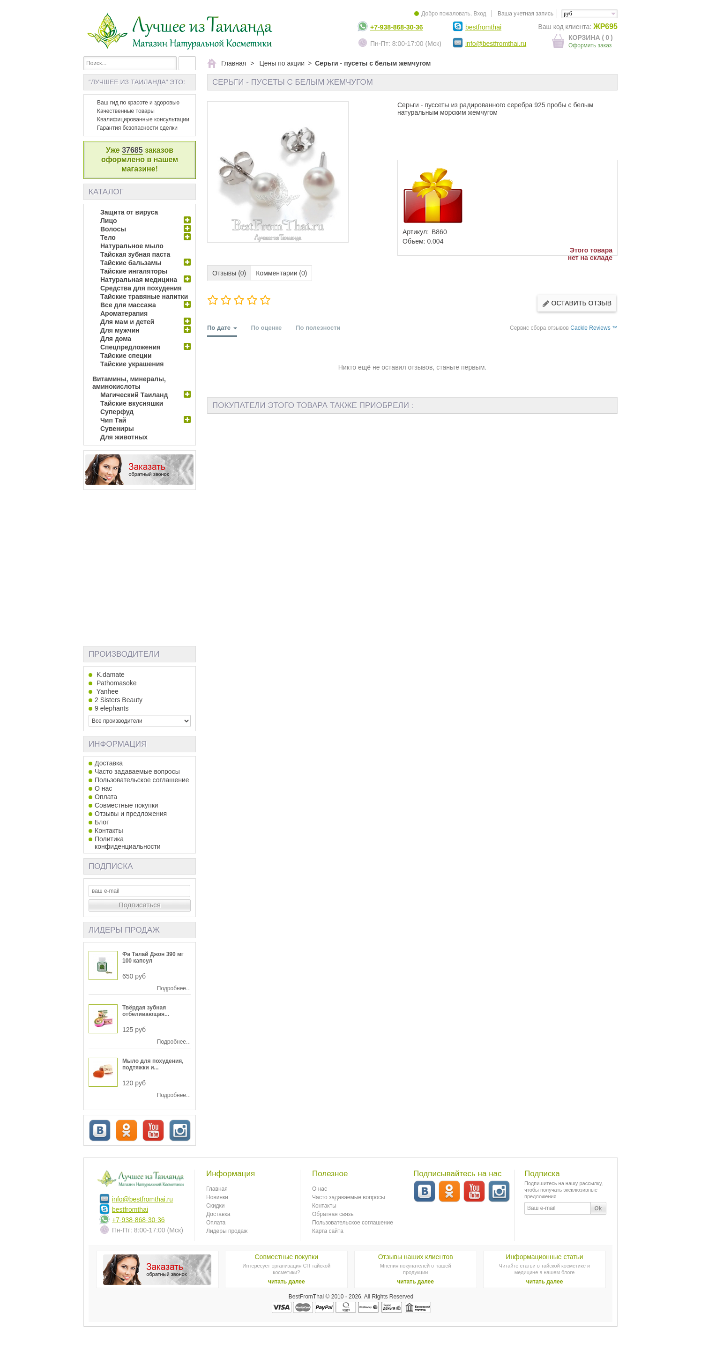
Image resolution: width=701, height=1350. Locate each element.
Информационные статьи (544, 1257)
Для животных (124, 437)
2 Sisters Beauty (118, 700)
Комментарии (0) (281, 273)
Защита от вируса (129, 212)
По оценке (266, 327)
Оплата (106, 797)
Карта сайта (327, 1231)
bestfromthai (483, 27)
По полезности (318, 327)
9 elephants (111, 708)
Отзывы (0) (229, 273)
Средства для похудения (141, 288)
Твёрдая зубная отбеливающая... (145, 1010)
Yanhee (107, 691)
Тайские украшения (132, 364)
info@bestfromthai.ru (495, 43)
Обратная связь (332, 1214)
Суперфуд (117, 411)
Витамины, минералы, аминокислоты (129, 382)
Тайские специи (126, 355)
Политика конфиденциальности (128, 842)
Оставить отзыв (577, 303)
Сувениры (117, 428)
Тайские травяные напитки (144, 296)
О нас (103, 788)
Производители (124, 654)
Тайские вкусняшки (131, 403)
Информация (118, 744)
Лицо (108, 220)
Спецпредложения (130, 347)
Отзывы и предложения (131, 813)
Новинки (217, 1197)
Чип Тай (113, 420)
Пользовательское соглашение (142, 780)
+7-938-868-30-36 (396, 27)
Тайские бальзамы (130, 263)
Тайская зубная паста (135, 254)
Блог (102, 822)
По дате (222, 330)
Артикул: (416, 232)
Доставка (109, 763)
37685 (132, 150)
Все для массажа (128, 305)
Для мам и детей (127, 322)
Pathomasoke (116, 683)
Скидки (215, 1205)
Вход (479, 13)
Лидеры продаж (124, 930)
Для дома (115, 338)
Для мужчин (120, 330)
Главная (217, 1189)
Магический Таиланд (134, 395)
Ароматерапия (124, 313)
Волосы (113, 229)
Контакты (109, 830)
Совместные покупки (126, 805)
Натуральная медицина (138, 279)
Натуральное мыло (132, 246)
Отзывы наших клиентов (415, 1257)
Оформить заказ (590, 45)
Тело (108, 237)
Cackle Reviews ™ (594, 328)
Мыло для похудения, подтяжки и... (153, 1064)
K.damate (110, 674)
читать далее (286, 1281)
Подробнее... (174, 988)
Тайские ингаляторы (133, 271)
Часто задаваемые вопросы (137, 771)
